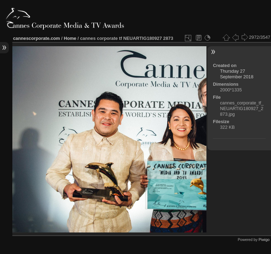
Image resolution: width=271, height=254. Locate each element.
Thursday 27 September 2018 (236, 73)
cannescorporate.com (36, 38)
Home (70, 38)
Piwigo (264, 239)
